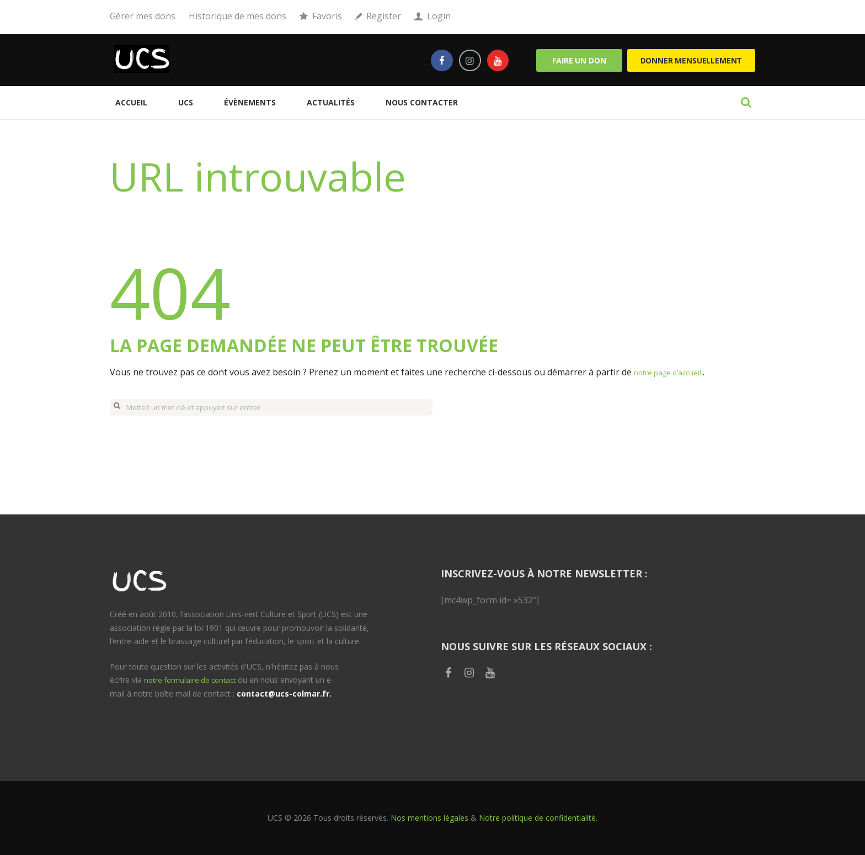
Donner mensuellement (691, 60)
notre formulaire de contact (193, 680)
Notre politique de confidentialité (537, 817)
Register (383, 16)
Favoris (327, 16)
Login (439, 16)
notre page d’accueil (676, 372)
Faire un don (579, 60)
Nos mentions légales (429, 817)
